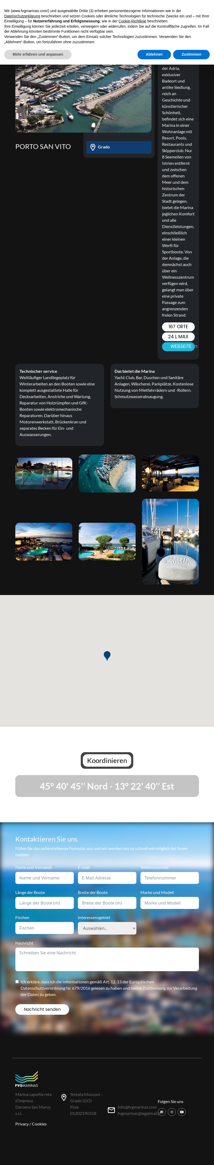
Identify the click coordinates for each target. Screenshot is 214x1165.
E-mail (83, 867)
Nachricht (24, 942)
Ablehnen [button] (154, 54)
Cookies (39, 1123)
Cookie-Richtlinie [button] (132, 21)
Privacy (22, 1123)
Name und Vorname (33, 867)
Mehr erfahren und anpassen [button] (38, 54)
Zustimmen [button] (191, 54)
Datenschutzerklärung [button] (22, 16)
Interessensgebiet (94, 917)
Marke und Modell (157, 892)
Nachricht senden (42, 1009)
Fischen (22, 917)
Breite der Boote (93, 892)
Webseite (182, 346)
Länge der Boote (30, 892)
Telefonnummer (154, 867)
